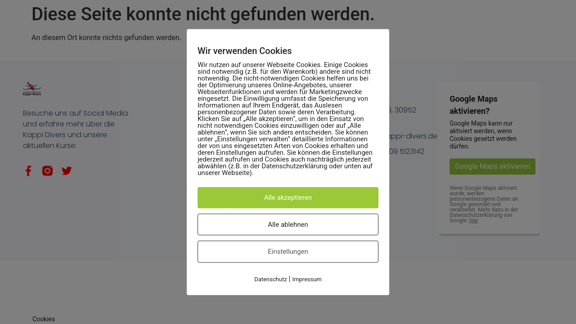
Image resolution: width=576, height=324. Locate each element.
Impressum (306, 278)
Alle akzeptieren (288, 198)
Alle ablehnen (288, 224)
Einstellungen (288, 252)
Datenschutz (270, 278)
